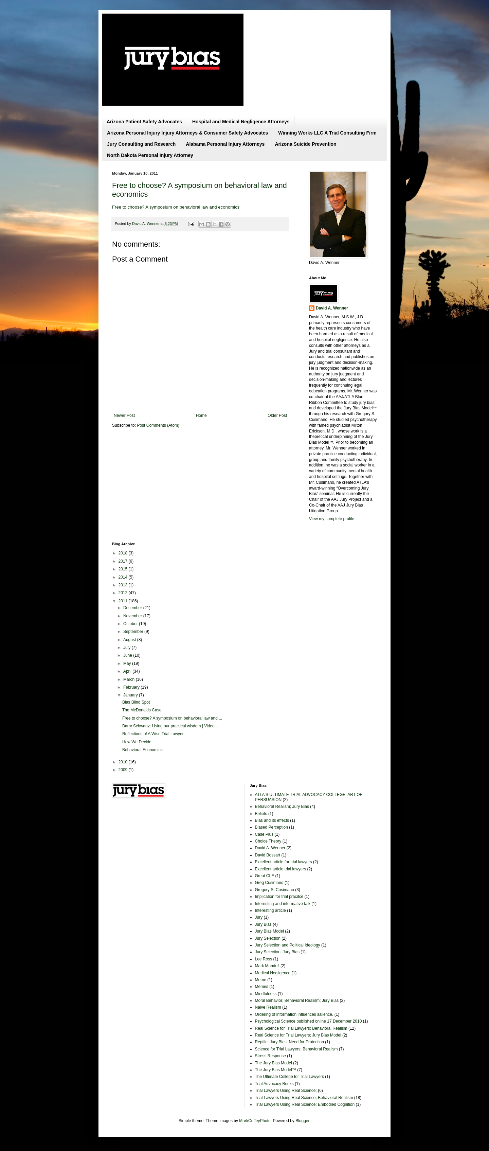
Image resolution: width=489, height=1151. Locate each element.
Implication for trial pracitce (279, 896)
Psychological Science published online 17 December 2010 (308, 1021)
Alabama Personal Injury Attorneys (225, 144)
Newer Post (124, 415)
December (133, 607)
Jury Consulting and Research (141, 144)
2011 (124, 601)
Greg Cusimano (269, 882)
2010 (124, 762)
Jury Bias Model (269, 931)
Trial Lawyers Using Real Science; (286, 1090)
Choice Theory (268, 841)
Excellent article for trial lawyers (283, 862)
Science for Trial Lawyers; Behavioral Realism (296, 1049)
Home (201, 415)
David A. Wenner (332, 308)
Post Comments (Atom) (158, 425)
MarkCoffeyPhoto (255, 1120)
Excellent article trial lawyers (280, 869)
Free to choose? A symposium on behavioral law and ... (172, 718)
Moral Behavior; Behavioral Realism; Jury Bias (297, 1000)
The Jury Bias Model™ (275, 1069)
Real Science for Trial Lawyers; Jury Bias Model (298, 1035)
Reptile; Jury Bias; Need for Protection (289, 1042)
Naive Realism (268, 1007)
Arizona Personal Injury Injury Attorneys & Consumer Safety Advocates (187, 133)
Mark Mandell (267, 965)
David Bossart (267, 855)
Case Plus (264, 834)
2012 (124, 592)
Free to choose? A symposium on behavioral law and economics (175, 207)
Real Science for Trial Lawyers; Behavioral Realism (301, 1028)
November (133, 616)
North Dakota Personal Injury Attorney (150, 155)
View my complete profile (331, 518)
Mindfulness (266, 993)
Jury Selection (267, 938)
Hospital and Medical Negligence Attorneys (241, 121)
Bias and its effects (272, 820)
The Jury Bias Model (273, 1063)
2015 (124, 569)
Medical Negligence (273, 973)
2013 (124, 585)
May (127, 663)
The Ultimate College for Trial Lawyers (289, 1076)
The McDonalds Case (141, 710)
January (131, 695)
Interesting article (270, 910)
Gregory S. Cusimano (274, 889)
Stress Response (270, 1055)
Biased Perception (271, 827)
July (127, 647)
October (131, 623)
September (133, 631)
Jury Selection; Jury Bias (277, 952)
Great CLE (264, 875)
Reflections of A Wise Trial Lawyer (153, 733)
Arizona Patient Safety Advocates (144, 121)
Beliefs (261, 813)
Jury (259, 917)
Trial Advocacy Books (274, 1083)
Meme (260, 979)
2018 (124, 553)
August (130, 639)
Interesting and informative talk (282, 903)
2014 (124, 577)
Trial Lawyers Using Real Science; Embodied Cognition (305, 1104)
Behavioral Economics (142, 749)
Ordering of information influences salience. (294, 1014)
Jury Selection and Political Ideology (287, 945)
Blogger (302, 1120)
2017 (124, 561)
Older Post (277, 415)
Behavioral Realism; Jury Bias (282, 806)
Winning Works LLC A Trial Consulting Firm (327, 133)
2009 (124, 769)
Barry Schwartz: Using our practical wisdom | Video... (170, 726)
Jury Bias (263, 924)
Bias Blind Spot (136, 702)
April (127, 671)
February (132, 687)
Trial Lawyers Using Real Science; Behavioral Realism (304, 1097)
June (128, 655)
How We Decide (136, 742)
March (129, 679)
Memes (261, 986)
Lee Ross (263, 959)
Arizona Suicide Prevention (305, 144)
